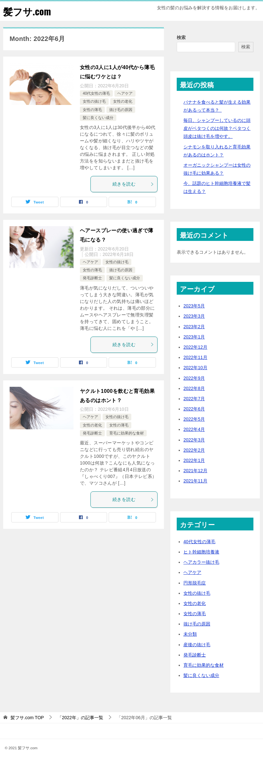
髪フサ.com (27, 11)
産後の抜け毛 (196, 644)
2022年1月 (194, 460)
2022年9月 (194, 377)
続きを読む (133, 184)
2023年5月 (194, 305)
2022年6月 (194, 408)
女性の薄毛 (92, 109)
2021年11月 (195, 480)
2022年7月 (194, 398)
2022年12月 (195, 347)
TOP (27, 717)
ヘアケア (125, 93)
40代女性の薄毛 (96, 93)
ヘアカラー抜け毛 (201, 562)
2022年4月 (194, 429)
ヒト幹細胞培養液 (201, 551)
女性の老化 (122, 101)
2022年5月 (194, 419)
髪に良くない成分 (98, 117)
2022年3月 (194, 439)
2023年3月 (194, 316)
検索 (181, 37)
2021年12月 (195, 470)
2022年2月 (194, 449)
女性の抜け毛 (94, 101)
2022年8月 (194, 388)
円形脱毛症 (194, 582)
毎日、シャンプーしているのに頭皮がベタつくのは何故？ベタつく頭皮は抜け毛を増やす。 (217, 128)
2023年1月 (194, 336)
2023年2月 (194, 326)
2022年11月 (195, 357)
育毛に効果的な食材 (126, 433)
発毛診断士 (92, 278)
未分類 (190, 634)
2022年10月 (195, 367)
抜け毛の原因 (120, 109)
